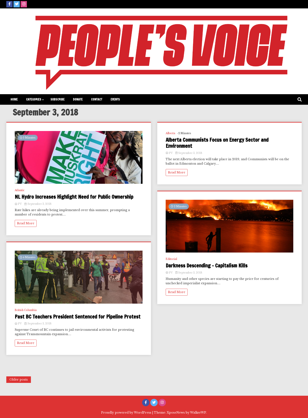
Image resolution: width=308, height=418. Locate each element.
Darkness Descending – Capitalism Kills (206, 266)
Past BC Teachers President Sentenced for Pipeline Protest (77, 317)
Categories (33, 99)
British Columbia (26, 310)
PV (18, 203)
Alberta (170, 133)
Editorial (171, 259)
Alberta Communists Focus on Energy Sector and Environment (217, 143)
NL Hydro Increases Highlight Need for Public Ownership (74, 197)
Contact (96, 99)
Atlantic (20, 190)
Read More (25, 223)
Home (14, 99)
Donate (78, 99)
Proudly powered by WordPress (126, 412)
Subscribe (57, 99)
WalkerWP (198, 412)
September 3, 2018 (38, 203)
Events (115, 99)
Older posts (18, 379)
